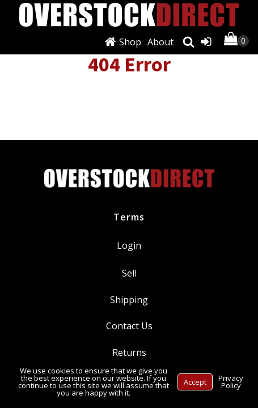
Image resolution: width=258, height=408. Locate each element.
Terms (129, 217)
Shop (130, 42)
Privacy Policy (230, 381)
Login (129, 245)
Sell (129, 273)
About (160, 42)
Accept (195, 382)
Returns (129, 352)
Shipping (129, 300)
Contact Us (129, 326)
